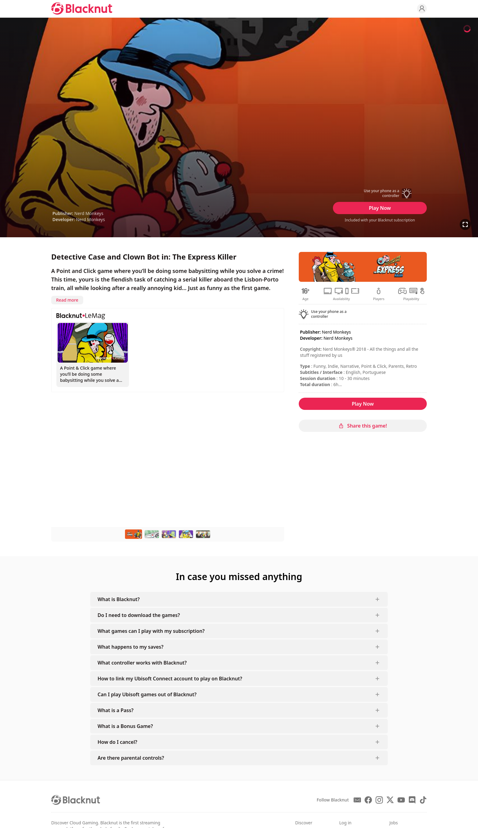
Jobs (393, 823)
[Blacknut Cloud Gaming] (81, 8)
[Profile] (422, 8)
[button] (380, 193)
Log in (345, 823)
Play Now (380, 208)
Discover (303, 823)
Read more (67, 300)
